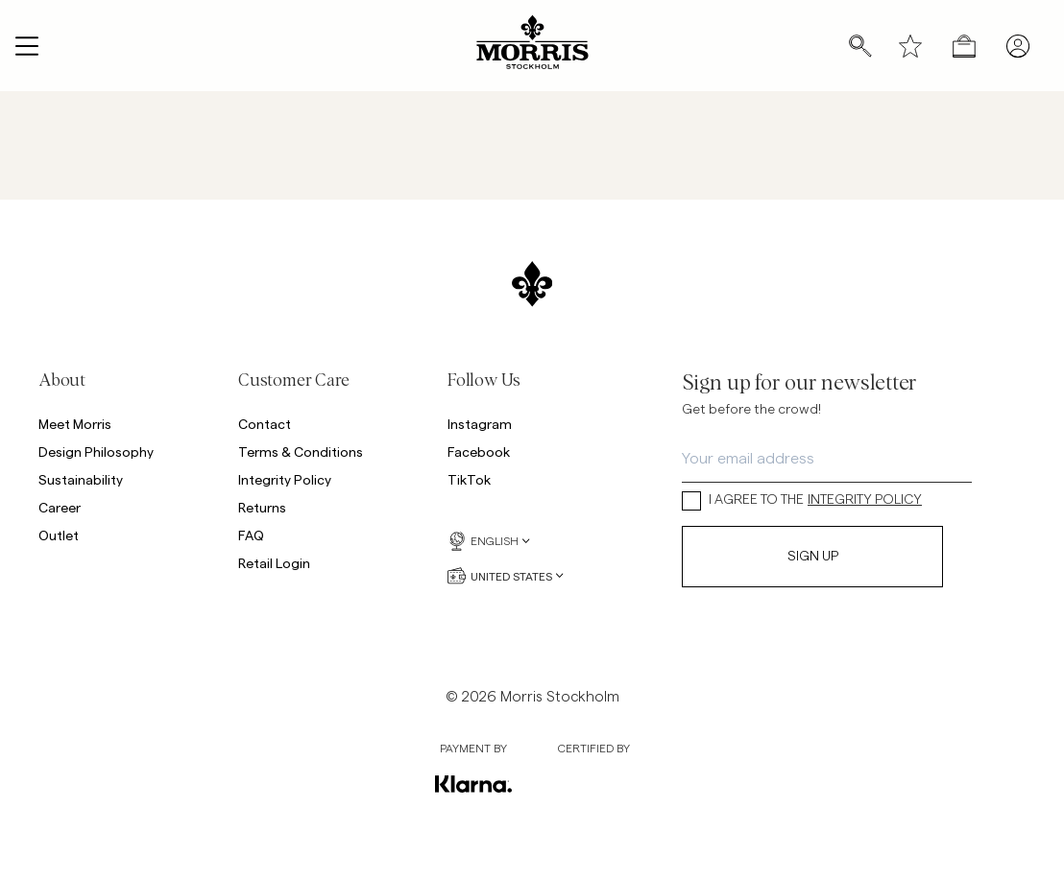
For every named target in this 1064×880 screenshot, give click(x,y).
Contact (264, 424)
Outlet (58, 535)
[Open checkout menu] (964, 46)
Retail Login (274, 563)
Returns (262, 507)
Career (59, 507)
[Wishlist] (910, 46)
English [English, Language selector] (488, 541)
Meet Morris (74, 424)
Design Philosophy (96, 451)
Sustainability (80, 479)
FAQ (251, 535)
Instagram (479, 424)
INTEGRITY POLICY (865, 500)
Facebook (478, 451)
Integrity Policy (284, 479)
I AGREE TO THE (802, 500)
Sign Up (812, 556)
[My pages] (1018, 46)
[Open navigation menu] (27, 46)
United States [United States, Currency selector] (505, 575)
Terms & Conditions (300, 451)
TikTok (469, 479)
